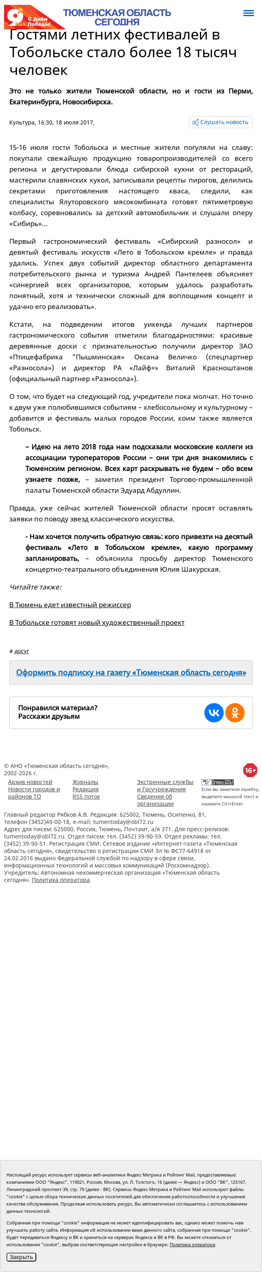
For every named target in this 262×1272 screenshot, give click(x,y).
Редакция (86, 789)
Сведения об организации (155, 800)
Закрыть (21, 1257)
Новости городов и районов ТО (34, 792)
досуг (22, 651)
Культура (22, 122)
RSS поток (86, 796)
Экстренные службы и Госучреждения (165, 785)
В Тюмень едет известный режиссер (70, 604)
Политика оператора (61, 880)
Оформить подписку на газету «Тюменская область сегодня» (131, 672)
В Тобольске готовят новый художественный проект (97, 622)
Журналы (85, 782)
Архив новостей (30, 782)
